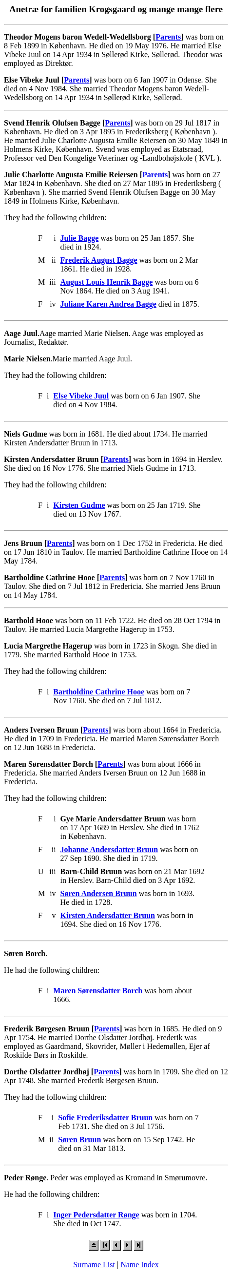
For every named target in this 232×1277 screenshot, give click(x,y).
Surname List (94, 1264)
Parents (168, 37)
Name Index (139, 1264)
